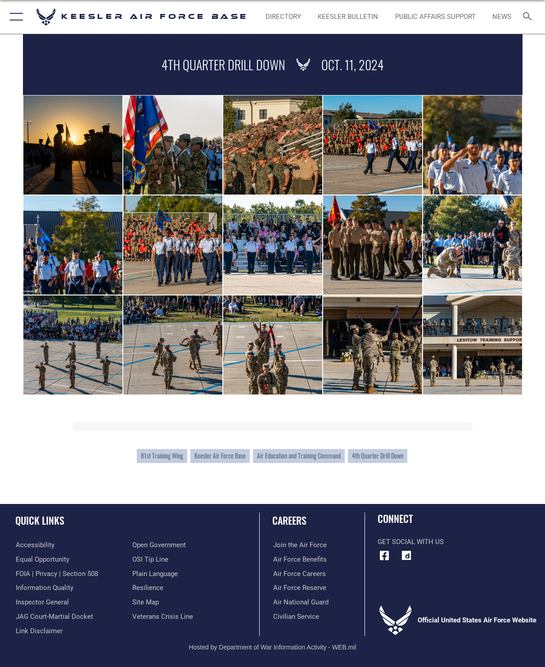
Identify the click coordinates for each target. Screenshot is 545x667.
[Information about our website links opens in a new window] (38, 630)
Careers (289, 520)
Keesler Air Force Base (220, 455)
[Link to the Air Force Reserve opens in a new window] (298, 588)
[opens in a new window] (406, 556)
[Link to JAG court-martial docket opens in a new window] (54, 616)
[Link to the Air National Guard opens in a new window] (300, 602)
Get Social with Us (411, 542)
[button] (14, 17)
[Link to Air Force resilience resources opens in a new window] (147, 588)
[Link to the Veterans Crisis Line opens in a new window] (162, 616)
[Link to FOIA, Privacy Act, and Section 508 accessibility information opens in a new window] (56, 573)
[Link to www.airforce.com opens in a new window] (299, 545)
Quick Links (39, 520)
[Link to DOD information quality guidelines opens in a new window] (44, 588)
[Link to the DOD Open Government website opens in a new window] (159, 545)
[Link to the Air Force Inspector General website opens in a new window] (41, 602)
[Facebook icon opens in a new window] (384, 556)
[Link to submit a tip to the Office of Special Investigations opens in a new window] (150, 559)
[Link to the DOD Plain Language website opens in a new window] (155, 573)
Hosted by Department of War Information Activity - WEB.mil (272, 646)
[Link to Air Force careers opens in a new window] (298, 573)
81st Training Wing (162, 455)
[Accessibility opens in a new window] (34, 545)
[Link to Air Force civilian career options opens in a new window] (295, 616)
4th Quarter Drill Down (377, 455)
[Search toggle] (529, 17)
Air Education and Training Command (299, 455)
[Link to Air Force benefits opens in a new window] (299, 559)
